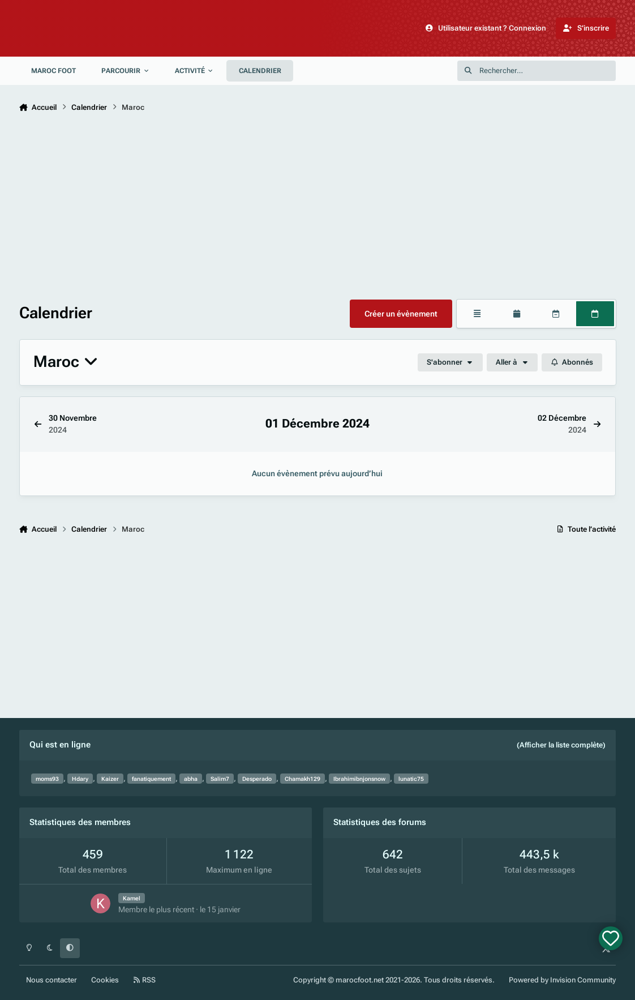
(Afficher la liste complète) (561, 745)
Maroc (65, 362)
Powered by (562, 980)
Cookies (105, 980)
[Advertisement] (317, 208)
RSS (145, 980)
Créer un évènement (400, 313)
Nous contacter (51, 980)
